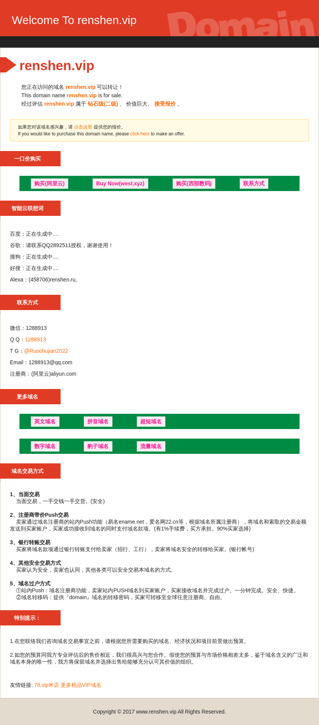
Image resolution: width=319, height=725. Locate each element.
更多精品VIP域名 (81, 685)
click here (140, 134)
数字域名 (45, 446)
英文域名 (45, 421)
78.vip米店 (46, 685)
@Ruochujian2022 (46, 351)
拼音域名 (98, 421)
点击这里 (83, 127)
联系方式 (253, 183)
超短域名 (151, 421)
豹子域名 (98, 446)
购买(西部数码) (194, 183)
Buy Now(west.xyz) (120, 183)
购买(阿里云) (49, 183)
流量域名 (151, 446)
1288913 (35, 339)
